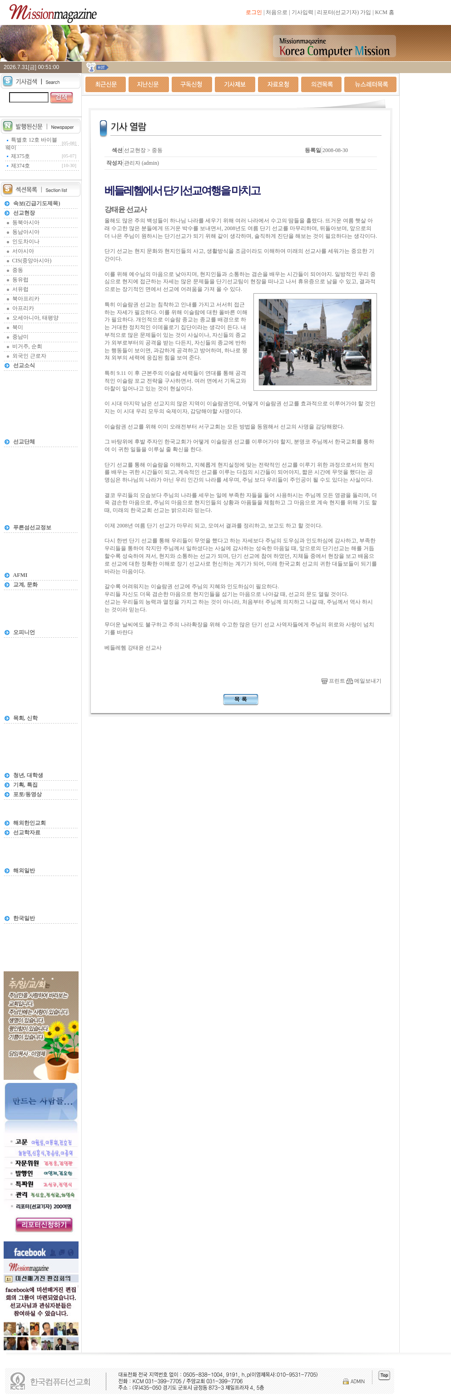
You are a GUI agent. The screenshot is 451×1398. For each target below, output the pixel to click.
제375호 (20, 156)
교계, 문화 (25, 584)
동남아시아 (26, 232)
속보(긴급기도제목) (36, 203)
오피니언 (24, 632)
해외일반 (24, 870)
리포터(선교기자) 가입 (344, 12)
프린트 (333, 681)
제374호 (20, 165)
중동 (17, 270)
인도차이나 (26, 241)
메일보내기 (364, 681)
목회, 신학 (25, 718)
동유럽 (20, 279)
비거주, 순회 (27, 346)
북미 (17, 327)
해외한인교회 (29, 823)
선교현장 (24, 213)
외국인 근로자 (29, 356)
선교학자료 (26, 832)
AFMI (20, 575)
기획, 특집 (25, 785)
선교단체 (24, 441)
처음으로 (276, 12)
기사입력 (302, 12)
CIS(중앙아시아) (32, 260)
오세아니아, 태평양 (35, 318)
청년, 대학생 (28, 775)
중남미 (20, 337)
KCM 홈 (384, 12)
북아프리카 (26, 298)
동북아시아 (26, 222)
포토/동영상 (27, 794)
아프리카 (23, 308)
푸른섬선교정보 (32, 527)
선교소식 (24, 365)
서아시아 (23, 251)
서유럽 (20, 289)
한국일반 (24, 918)
